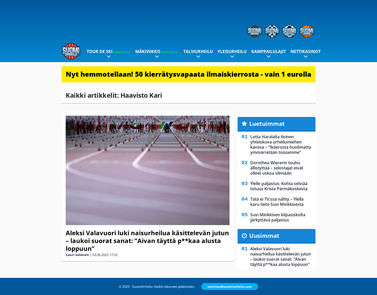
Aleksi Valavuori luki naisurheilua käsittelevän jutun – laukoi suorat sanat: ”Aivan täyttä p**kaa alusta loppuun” (147, 240)
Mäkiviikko (157, 51)
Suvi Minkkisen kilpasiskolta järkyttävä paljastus (277, 217)
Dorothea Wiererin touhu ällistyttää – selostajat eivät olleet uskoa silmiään (276, 168)
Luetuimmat (267, 123)
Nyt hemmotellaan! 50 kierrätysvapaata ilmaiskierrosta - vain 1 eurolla (188, 74)
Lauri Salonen (77, 254)
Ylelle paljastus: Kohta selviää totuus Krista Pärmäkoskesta (278, 186)
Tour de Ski (109, 51)
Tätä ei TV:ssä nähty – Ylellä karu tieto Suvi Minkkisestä (277, 201)
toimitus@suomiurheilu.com (229, 286)
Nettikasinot (306, 51)
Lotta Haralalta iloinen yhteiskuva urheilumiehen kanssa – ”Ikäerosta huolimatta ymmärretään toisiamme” (280, 144)
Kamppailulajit (268, 51)
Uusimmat (264, 235)
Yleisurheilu (232, 51)
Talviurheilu (198, 51)
